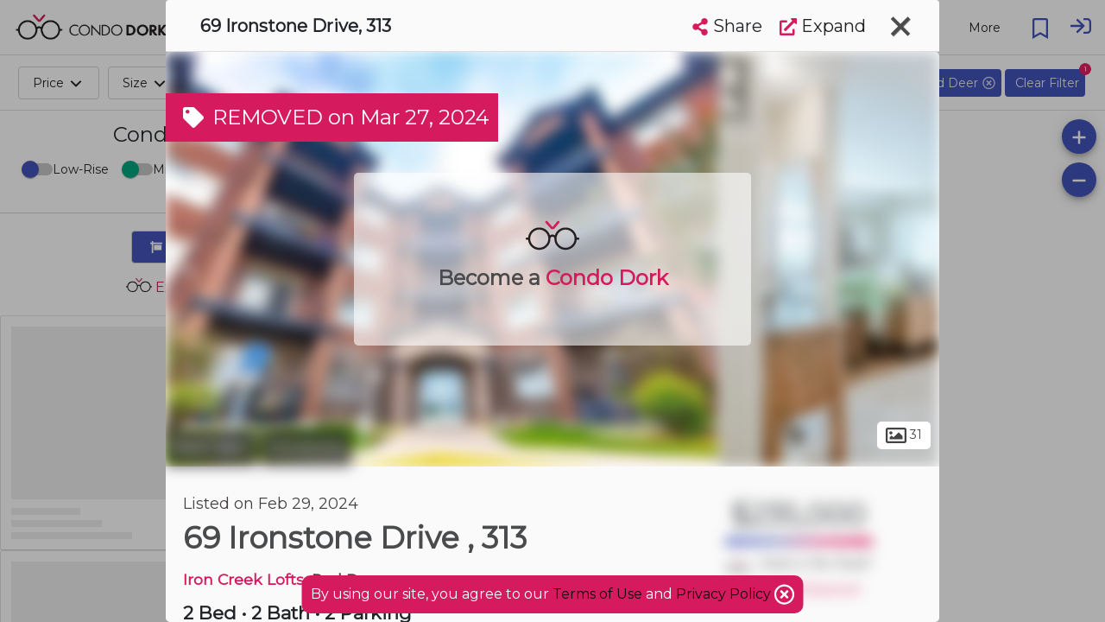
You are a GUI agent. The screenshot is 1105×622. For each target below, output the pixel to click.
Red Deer (211, 447)
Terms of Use (597, 594)
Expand (823, 26)
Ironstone (306, 447)
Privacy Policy (725, 594)
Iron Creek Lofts (243, 579)
